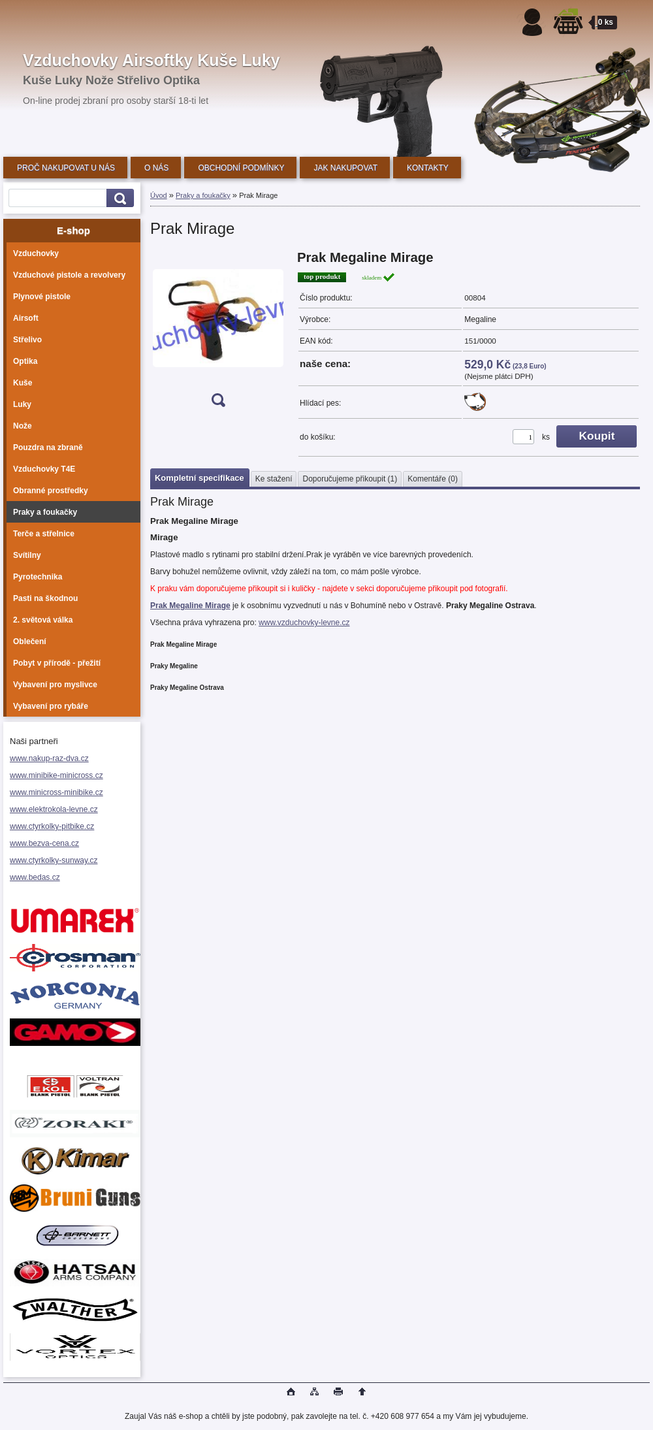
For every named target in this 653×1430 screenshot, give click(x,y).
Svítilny (27, 555)
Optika (25, 361)
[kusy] (523, 436)
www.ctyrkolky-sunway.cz (53, 860)
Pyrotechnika (37, 576)
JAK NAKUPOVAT (345, 167)
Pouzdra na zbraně (48, 447)
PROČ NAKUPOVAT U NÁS (66, 167)
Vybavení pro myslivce (55, 684)
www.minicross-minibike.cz (56, 792)
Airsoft (26, 318)
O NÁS (156, 167)
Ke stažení (274, 478)
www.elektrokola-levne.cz (54, 809)
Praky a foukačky (45, 512)
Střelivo (27, 339)
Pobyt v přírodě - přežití (57, 663)
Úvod (158, 195)
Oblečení (29, 641)
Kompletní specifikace (199, 478)
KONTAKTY (428, 167)
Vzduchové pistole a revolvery (69, 275)
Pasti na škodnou (45, 598)
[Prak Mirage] (218, 332)
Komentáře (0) (432, 478)
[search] (118, 198)
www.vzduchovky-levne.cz (304, 622)
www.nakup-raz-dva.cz (49, 758)
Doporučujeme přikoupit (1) (349, 478)
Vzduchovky (36, 253)
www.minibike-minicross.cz (56, 775)
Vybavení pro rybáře (50, 706)
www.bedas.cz (35, 877)
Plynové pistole (42, 296)
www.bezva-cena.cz (44, 843)
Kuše (22, 382)
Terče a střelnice (43, 533)
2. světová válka (42, 620)
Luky (22, 404)
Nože (22, 426)
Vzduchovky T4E (44, 469)
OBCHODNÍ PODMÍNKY (241, 167)
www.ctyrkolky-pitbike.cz (52, 826)
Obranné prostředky (50, 490)
